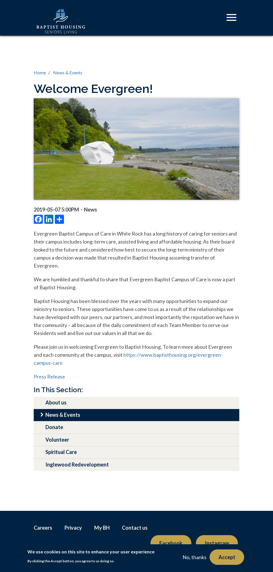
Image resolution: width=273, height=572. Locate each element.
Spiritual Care (61, 452)
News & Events (68, 72)
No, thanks (194, 557)
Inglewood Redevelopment (77, 464)
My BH (102, 528)
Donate (54, 427)
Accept (226, 557)
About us (56, 402)
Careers (43, 528)
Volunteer (57, 440)
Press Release (49, 376)
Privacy (73, 528)
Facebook (170, 543)
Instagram (217, 543)
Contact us (135, 528)
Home (40, 72)
